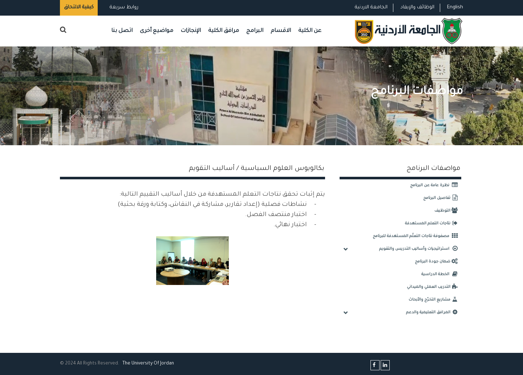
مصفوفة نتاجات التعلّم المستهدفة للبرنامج (417, 236)
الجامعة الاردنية (371, 7)
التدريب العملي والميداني (434, 287)
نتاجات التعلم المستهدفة (433, 223)
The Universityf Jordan (148, 363)
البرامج (254, 31)
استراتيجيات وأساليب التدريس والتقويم (420, 249)
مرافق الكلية (223, 31)
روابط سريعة (123, 7)
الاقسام (281, 31)
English (455, 7)
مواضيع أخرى (156, 31)
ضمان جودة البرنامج (438, 262)
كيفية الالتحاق (79, 7)
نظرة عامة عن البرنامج (435, 185)
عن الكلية (309, 31)
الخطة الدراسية (441, 274)
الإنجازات (191, 31)
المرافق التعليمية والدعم (433, 312)
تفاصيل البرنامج (442, 198)
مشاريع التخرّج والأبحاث (435, 300)
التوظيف (447, 211)
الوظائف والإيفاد (417, 7)
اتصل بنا (122, 31)
